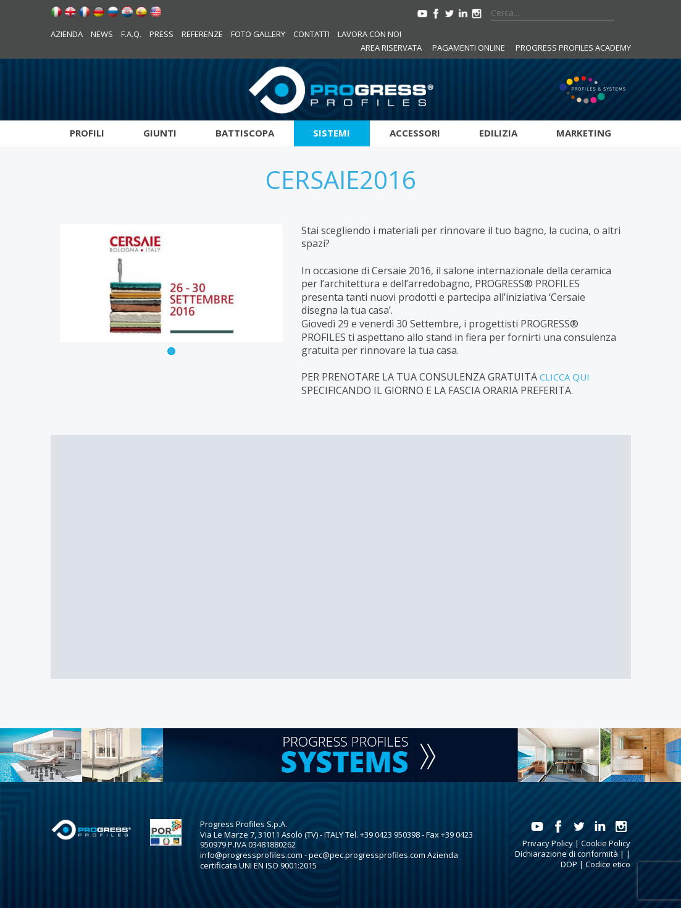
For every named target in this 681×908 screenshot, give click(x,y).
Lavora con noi (369, 34)
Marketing (583, 133)
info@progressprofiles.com (251, 854)
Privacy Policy (547, 843)
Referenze (202, 34)
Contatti (311, 34)
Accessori (415, 133)
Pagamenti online (468, 47)
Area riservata (391, 47)
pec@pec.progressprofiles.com (367, 854)
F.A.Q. (131, 34)
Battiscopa (244, 133)
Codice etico (607, 864)
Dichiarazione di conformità (566, 853)
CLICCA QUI (565, 377)
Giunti (160, 133)
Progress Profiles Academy (573, 47)
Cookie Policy (605, 843)
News (102, 34)
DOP (569, 864)
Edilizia (498, 133)
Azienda (67, 34)
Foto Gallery (258, 34)
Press (161, 34)
